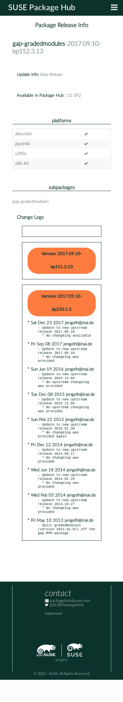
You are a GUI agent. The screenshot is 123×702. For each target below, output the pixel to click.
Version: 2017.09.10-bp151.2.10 (61, 260)
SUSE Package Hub (41, 8)
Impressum (53, 636)
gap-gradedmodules (38, 44)
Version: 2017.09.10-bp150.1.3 (61, 303)
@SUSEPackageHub (64, 627)
